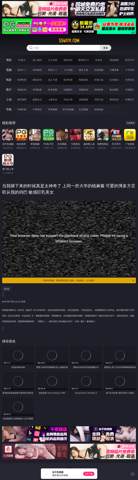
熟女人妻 (83, 69)
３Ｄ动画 (68, 69)
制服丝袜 (83, 79)
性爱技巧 (129, 99)
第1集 (6, 288)
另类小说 (98, 99)
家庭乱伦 (37, 99)
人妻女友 (52, 99)
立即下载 (89, 473)
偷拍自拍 (37, 79)
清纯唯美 (98, 89)
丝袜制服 (98, 69)
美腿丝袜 (83, 89)
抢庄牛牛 (129, 60)
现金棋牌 (114, 60)
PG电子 (22, 60)
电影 (9, 80)
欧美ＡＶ (52, 69)
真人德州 (37, 60)
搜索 (105, 47)
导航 (9, 109)
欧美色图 (52, 89)
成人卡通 (52, 79)
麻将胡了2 (83, 60)
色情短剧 (98, 109)
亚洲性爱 (21, 79)
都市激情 (21, 99)
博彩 (9, 60)
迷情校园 (83, 99)
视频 (9, 70)
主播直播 (114, 69)
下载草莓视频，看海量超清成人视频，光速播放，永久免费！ (88, 280)
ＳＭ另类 (129, 69)
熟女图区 (114, 89)
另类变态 (129, 79)
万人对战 (52, 60)
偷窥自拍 (21, 89)
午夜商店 (37, 109)
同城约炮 (21, 109)
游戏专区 (68, 60)
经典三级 (98, 79)
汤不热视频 (68, 109)
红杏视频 (83, 109)
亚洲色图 (37, 89)
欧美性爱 (68, 79)
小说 (9, 99)
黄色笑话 (114, 99)
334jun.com (69, 40)
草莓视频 (52, 109)
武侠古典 (68, 99)
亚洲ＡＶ (21, 69)
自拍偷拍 (37, 69)
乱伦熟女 (114, 79)
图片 (9, 89)
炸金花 (98, 60)
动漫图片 (68, 89)
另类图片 (129, 89)
